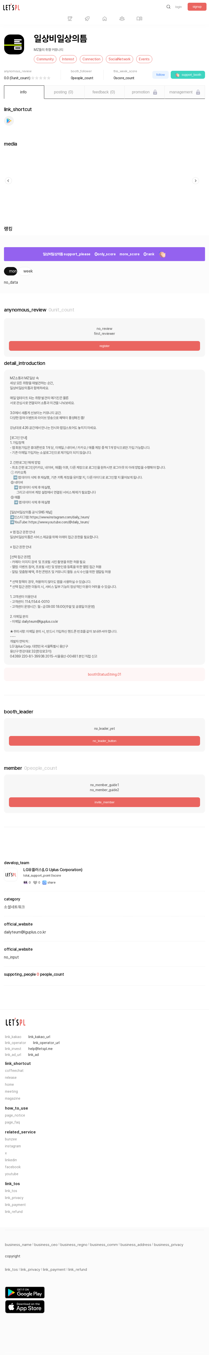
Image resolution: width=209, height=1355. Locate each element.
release (11, 1078)
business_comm (104, 1244)
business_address (136, 1244)
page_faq (12, 1122)
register (104, 346)
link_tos (11, 1191)
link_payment (15, 1205)
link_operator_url (46, 1043)
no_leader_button (104, 741)
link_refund (14, 1212)
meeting (11, 1091)
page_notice (15, 1115)
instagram (13, 1146)
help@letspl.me (40, 1049)
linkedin (11, 1160)
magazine (12, 1098)
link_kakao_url (39, 1037)
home (9, 1084)
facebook (13, 1167)
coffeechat (14, 1071)
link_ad (33, 1055)
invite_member (104, 802)
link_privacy (14, 1198)
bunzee (11, 1139)
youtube (11, 1174)
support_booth (188, 74)
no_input (11, 957)
